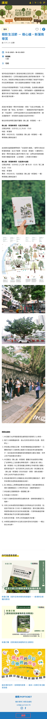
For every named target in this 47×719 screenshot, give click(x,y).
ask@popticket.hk (23, 705)
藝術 (5, 29)
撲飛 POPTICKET (23, 696)
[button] (43, 29)
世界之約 (7, 43)
